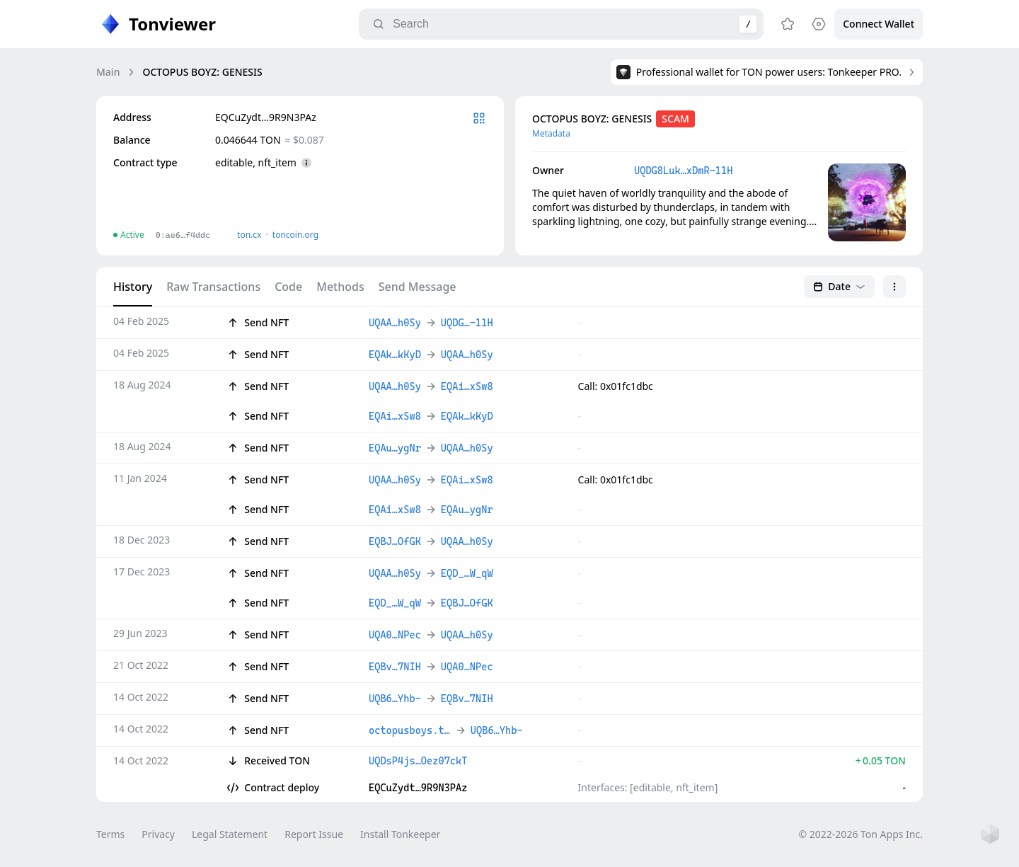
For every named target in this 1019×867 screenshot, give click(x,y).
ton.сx (249, 235)
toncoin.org (295, 235)
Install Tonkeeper (400, 834)
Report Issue (313, 834)
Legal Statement (229, 834)
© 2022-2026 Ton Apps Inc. (861, 834)
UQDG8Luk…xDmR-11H (683, 170)
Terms (110, 834)
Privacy (158, 834)
